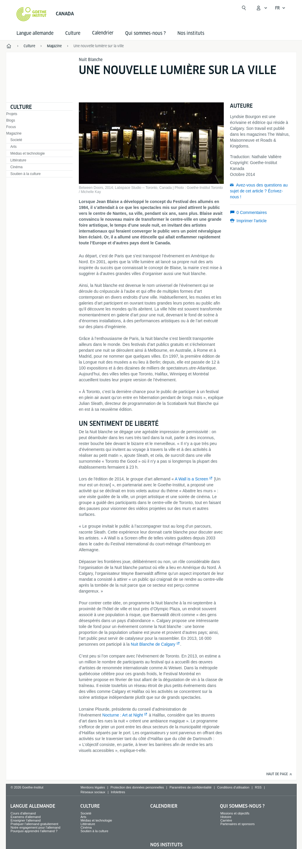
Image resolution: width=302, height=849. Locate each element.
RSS (258, 787)
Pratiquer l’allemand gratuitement (34, 824)
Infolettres (118, 792)
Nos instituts (190, 33)
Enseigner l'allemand (26, 820)
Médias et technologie (27, 153)
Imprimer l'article (251, 220)
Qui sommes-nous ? (145, 33)
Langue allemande (35, 33)
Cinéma (16, 167)
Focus (11, 127)
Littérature (18, 160)
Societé (16, 140)
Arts (13, 147)
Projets (11, 114)
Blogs (10, 120)
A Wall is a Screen (191, 479)
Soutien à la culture (25, 174)
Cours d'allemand (23, 813)
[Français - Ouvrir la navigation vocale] (280, 8)
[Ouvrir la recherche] (243, 8)
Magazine (14, 133)
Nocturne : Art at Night (122, 715)
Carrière (226, 820)
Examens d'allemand (26, 817)
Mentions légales (93, 787)
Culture (72, 33)
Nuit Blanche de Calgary (153, 644)
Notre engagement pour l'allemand (35, 827)
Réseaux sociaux (93, 792)
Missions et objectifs (234, 813)
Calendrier (163, 806)
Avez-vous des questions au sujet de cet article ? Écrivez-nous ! (259, 191)
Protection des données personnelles (137, 787)
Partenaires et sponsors (237, 824)
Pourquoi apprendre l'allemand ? (34, 831)
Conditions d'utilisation (233, 787)
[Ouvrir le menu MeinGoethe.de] (261, 8)
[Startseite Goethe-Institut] (31, 14)
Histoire (225, 817)
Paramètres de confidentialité (190, 787)
